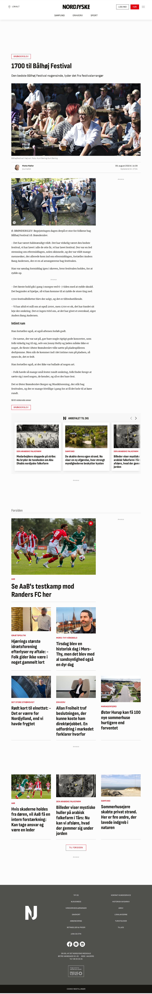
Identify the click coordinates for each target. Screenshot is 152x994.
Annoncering (76, 922)
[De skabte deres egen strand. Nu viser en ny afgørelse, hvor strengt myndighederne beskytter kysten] (86, 437)
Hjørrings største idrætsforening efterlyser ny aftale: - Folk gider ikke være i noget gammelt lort (29, 653)
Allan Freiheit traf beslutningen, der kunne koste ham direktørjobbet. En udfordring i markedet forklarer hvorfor (75, 722)
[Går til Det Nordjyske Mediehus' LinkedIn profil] (82, 945)
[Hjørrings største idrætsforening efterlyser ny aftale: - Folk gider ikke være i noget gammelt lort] (31, 620)
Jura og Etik (76, 935)
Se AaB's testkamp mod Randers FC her (42, 591)
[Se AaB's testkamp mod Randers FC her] (53, 547)
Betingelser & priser (76, 928)
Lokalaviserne (121, 915)
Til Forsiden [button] (76, 848)
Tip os (76, 896)
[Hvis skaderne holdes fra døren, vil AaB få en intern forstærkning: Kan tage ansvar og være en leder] (31, 787)
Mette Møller (28, 166)
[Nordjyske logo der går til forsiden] (76, 8)
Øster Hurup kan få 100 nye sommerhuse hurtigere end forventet (121, 721)
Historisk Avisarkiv (121, 902)
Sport (94, 17)
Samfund (59, 17)
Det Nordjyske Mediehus (80, 954)
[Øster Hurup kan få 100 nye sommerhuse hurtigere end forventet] (121, 690)
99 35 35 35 (77, 960)
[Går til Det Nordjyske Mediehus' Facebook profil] (69, 945)
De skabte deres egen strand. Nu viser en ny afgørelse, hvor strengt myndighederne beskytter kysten (85, 461)
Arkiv (120, 909)
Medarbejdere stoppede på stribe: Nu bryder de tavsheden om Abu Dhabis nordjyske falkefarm (36, 461)
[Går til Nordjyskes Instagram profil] (76, 945)
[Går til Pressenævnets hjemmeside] (76, 972)
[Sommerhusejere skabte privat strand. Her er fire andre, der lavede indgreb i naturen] (121, 786)
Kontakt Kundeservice (121, 896)
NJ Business (76, 902)
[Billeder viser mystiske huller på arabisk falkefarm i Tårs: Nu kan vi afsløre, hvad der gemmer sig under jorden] (76, 786)
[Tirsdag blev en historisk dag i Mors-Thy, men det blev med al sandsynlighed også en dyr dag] (76, 621)
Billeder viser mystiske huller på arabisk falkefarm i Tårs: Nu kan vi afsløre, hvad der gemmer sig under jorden (75, 821)
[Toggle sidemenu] (141, 8)
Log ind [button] (121, 8)
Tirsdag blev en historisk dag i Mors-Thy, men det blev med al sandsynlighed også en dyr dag (75, 655)
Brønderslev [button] (21, 57)
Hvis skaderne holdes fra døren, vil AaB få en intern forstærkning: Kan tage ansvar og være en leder (30, 820)
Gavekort (76, 915)
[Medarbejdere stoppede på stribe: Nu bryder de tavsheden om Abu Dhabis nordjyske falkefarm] (38, 437)
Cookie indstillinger (76, 990)
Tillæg (121, 928)
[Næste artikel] (135, 419)
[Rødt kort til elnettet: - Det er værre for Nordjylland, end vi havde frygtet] (31, 688)
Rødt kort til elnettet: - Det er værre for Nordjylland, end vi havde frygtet (31, 716)
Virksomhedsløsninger (76, 909)
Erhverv (78, 17)
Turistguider (121, 922)
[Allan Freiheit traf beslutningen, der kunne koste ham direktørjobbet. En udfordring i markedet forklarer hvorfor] (76, 688)
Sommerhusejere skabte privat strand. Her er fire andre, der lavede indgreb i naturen (119, 818)
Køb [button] (133, 8)
